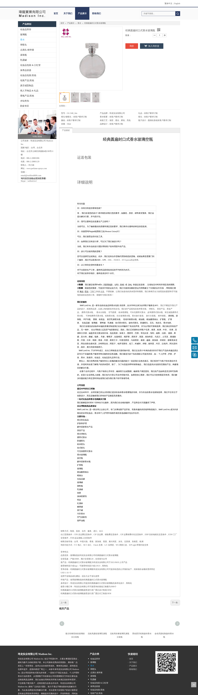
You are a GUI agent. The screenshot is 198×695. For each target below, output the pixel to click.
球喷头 (23, 45)
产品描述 (66, 130)
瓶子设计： (143, 120)
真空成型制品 (26, 85)
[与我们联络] (37, 124)
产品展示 (82, 13)
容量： (64, 124)
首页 (56, 13)
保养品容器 (25, 70)
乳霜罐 (23, 60)
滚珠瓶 (23, 55)
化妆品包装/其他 (28, 75)
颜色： (64, 120)
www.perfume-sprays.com (37, 168)
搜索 (177, 13)
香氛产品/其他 (27, 96)
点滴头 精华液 (27, 50)
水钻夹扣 (24, 101)
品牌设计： (104, 124)
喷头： (141, 117)
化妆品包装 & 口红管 (30, 65)
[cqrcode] (166, 662)
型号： (64, 113)
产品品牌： (104, 113)
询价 (132, 46)
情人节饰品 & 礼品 (29, 90)
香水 (22, 39)
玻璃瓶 (23, 34)
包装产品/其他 (27, 80)
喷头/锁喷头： (67, 117)
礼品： (141, 113)
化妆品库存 (25, 29)
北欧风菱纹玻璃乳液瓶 (97, 634)
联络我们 (96, 13)
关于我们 (68, 13)
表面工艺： (104, 120)
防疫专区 (24, 106)
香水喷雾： (104, 117)
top (193, 684)
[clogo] (32, 13)
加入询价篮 (153, 46)
